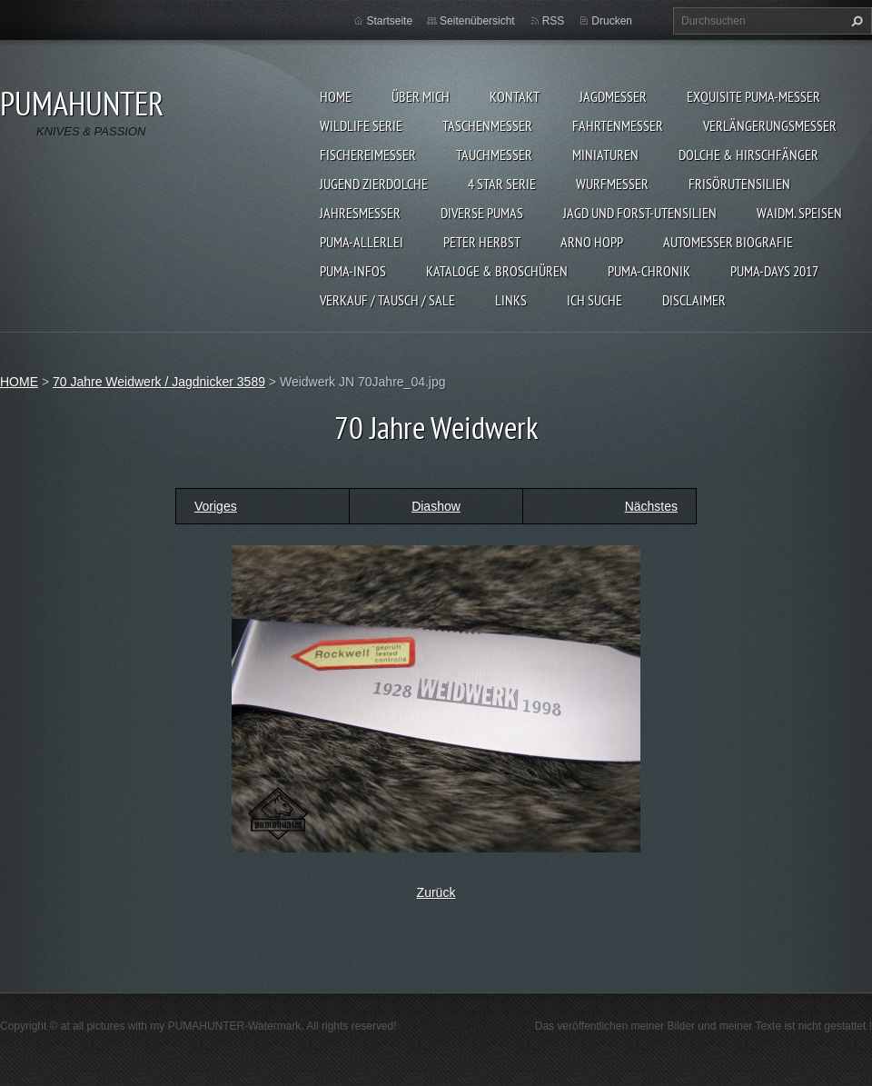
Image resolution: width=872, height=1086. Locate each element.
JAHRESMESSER (360, 213)
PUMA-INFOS (353, 271)
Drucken (611, 21)
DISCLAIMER (694, 300)
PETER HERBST (481, 242)
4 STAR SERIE (502, 183)
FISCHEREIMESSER (368, 154)
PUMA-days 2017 (774, 271)
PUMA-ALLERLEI (361, 242)
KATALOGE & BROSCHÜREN (497, 271)
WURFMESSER (612, 183)
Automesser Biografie (728, 242)
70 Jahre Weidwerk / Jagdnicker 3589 (159, 381)
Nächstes (651, 506)
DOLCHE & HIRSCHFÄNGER (748, 154)
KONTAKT (515, 96)
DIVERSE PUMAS (482, 213)
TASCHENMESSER (487, 125)
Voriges (215, 506)
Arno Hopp (591, 242)
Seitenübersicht (477, 21)
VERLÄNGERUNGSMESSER (770, 125)
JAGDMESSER (613, 96)
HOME (336, 96)
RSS (553, 21)
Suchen (854, 21)
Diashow (436, 506)
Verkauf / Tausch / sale (387, 300)
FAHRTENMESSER (617, 125)
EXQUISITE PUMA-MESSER (753, 96)
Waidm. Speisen (799, 213)
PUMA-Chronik (649, 271)
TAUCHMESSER (494, 154)
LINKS (511, 300)
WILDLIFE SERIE (361, 125)
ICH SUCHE (594, 300)
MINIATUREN (605, 154)
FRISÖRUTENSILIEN (739, 183)
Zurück (436, 892)
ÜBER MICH (420, 96)
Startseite (389, 21)
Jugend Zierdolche (374, 183)
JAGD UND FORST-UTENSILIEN (640, 213)
